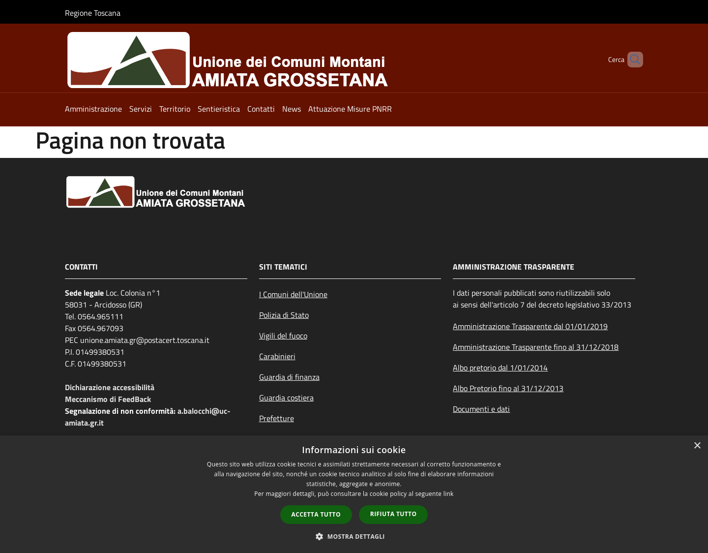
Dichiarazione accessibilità (109, 387)
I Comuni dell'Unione (293, 294)
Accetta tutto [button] (316, 514)
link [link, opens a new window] (448, 494)
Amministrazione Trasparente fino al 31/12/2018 (536, 347)
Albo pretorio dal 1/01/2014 (500, 367)
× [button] (697, 446)
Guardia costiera (286, 397)
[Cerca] (631, 59)
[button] (354, 536)
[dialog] (354, 494)
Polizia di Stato (284, 315)
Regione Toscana (92, 13)
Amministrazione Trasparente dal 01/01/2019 (530, 326)
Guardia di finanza (289, 377)
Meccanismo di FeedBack (108, 399)
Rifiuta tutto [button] (393, 514)
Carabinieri (277, 356)
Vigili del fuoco (283, 335)
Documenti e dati (481, 409)
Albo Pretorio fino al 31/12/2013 (508, 388)
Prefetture (276, 418)
